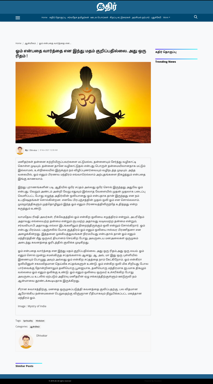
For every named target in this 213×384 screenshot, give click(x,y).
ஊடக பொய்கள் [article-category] (99, 17)
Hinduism (40, 321)
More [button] (165, 17)
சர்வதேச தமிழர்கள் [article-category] (78, 17)
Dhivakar (33, 150)
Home (44, 17)
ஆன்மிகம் (30, 43)
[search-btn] (195, 17)
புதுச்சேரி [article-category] (156, 17)
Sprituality (28, 321)
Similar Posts (24, 366)
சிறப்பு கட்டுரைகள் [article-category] (120, 17)
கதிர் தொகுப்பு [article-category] (57, 17)
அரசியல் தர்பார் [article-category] (141, 17)
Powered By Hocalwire (153, 381)
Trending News (165, 62)
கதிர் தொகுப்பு (165, 52)
